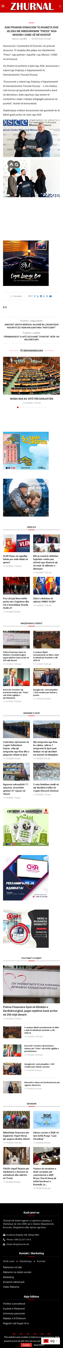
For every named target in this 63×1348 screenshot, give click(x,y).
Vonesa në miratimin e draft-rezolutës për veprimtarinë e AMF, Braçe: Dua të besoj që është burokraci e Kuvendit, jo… (44, 1176)
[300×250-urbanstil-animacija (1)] (26, 809)
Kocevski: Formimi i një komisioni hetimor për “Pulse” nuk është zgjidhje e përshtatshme (41, 1048)
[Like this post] (31, 296)
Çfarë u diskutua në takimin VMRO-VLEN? (44, 600)
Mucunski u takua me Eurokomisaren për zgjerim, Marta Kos (42, 1083)
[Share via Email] (50, 296)
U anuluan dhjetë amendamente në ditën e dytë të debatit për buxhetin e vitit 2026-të (41, 1030)
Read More (39, 1345)
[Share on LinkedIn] (41, 296)
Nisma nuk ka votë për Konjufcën (31, 398)
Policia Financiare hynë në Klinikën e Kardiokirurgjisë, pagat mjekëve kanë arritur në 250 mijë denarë (30, 1010)
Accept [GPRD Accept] (26, 1345)
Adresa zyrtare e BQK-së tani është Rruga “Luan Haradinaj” (46, 1135)
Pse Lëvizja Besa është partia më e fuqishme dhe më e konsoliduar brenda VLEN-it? (16, 603)
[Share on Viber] (47, 296)
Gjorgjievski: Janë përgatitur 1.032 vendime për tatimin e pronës (39, 1065)
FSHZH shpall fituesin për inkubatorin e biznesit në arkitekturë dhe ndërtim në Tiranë (16, 1173)
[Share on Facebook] (34, 296)
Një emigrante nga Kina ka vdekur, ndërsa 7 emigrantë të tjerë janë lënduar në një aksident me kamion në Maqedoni (45, 748)
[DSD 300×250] (26, 433)
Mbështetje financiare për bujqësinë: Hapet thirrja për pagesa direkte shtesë (16, 1135)
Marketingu (26, 1261)
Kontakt (41, 1261)
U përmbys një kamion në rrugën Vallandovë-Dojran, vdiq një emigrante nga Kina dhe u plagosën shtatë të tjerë (16, 748)
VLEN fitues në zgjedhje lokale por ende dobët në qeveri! (15, 559)
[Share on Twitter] (38, 296)
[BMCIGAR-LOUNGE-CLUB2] (26, 242)
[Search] (59, 6)
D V (25, 39)
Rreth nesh (8, 1261)
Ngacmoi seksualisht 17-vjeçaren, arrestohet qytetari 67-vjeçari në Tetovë (16, 789)
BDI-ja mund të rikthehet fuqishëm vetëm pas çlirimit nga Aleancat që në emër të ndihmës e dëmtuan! (45, 562)
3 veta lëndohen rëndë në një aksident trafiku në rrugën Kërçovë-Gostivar (46, 787)
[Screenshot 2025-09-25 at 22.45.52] (26, 911)
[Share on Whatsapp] (44, 296)
